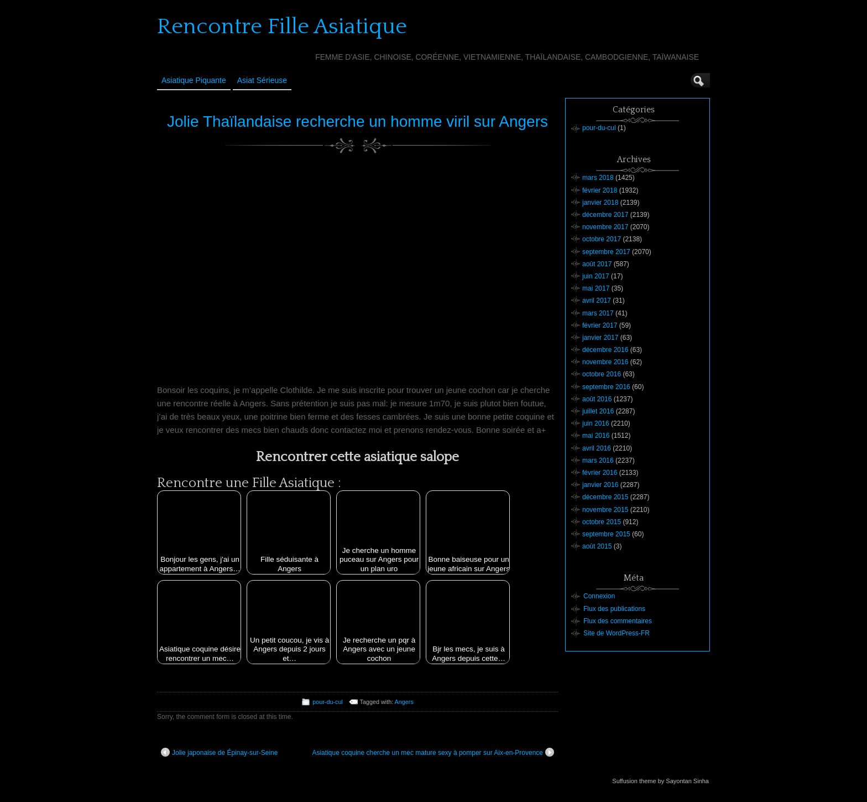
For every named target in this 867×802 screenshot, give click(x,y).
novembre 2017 (605, 227)
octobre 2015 (601, 522)
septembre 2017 (606, 252)
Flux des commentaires (617, 621)
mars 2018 (598, 178)
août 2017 (597, 264)
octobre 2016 (601, 374)
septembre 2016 (606, 387)
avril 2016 (596, 448)
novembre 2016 (605, 362)
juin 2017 (595, 276)
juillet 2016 (598, 411)
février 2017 (599, 325)
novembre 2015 (605, 510)
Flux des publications (614, 609)
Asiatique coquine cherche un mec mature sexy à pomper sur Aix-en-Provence (433, 752)
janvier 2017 (600, 338)
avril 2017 (596, 300)
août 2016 (597, 399)
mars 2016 (598, 460)
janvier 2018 (600, 202)
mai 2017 (595, 288)
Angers (404, 701)
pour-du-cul (327, 701)
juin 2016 (595, 423)
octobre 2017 (601, 239)
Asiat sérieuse (262, 80)
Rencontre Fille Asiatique (282, 26)
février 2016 (599, 473)
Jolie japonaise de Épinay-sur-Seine (219, 752)
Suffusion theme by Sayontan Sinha (660, 781)
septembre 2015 (606, 534)
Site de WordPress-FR (616, 633)
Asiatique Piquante (193, 80)
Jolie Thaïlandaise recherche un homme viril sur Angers (357, 121)
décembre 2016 (605, 350)
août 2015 (597, 546)
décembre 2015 (605, 497)
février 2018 (599, 190)
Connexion (599, 596)
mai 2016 (595, 435)
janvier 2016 (600, 485)
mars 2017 (598, 313)
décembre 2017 (605, 215)
